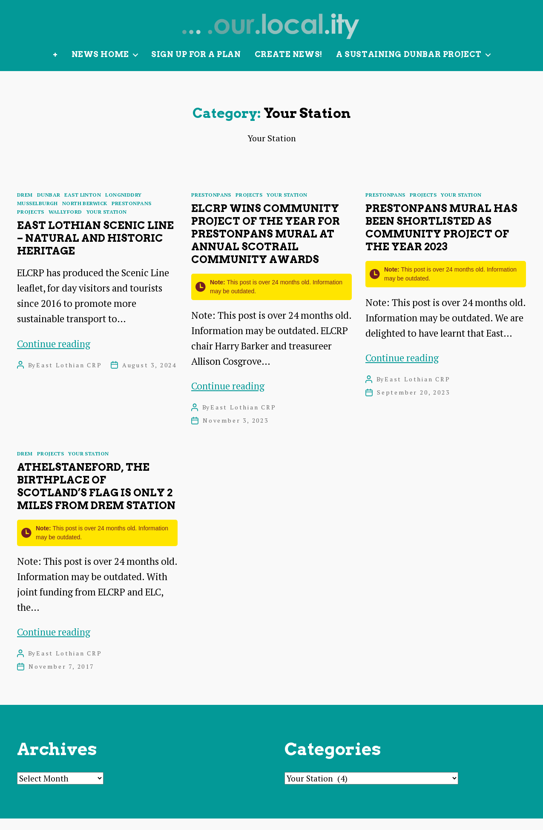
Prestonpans (132, 215)
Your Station (106, 223)
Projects (30, 223)
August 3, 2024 (149, 376)
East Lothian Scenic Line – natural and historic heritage (95, 250)
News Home (100, 65)
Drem (25, 206)
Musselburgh (37, 215)
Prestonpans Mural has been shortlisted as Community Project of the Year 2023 (441, 239)
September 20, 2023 (413, 404)
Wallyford (65, 223)
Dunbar (48, 206)
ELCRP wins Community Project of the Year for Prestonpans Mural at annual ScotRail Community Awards (265, 245)
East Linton (82, 206)
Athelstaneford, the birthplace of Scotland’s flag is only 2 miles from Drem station (96, 497)
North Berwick (84, 215)
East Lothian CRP (69, 376)
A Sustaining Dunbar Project (409, 65)
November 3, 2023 (236, 432)
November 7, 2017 (61, 678)
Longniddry (123, 206)
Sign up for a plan (196, 65)
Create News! (288, 65)
